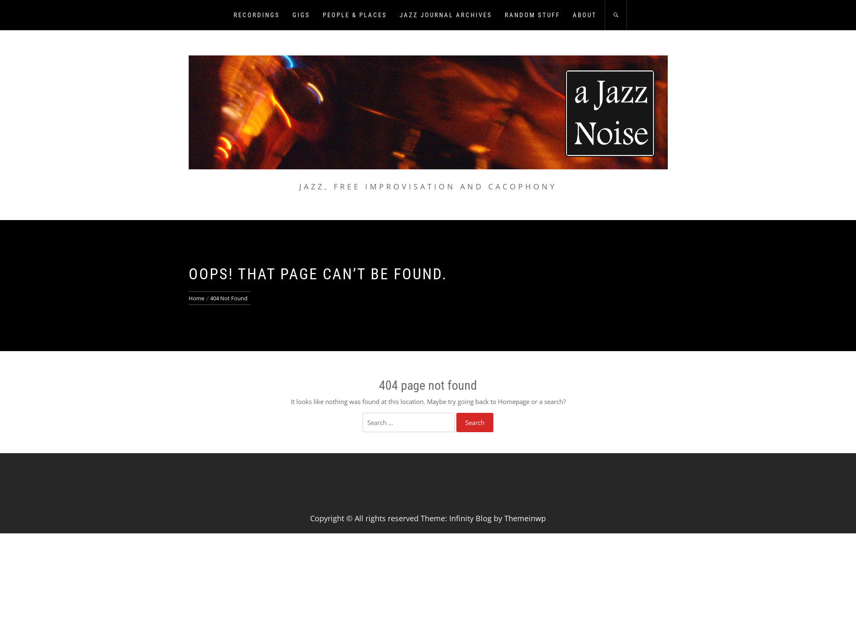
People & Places (355, 15)
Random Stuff (532, 15)
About (585, 15)
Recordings (257, 15)
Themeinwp (525, 518)
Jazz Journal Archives (446, 15)
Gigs (301, 15)
